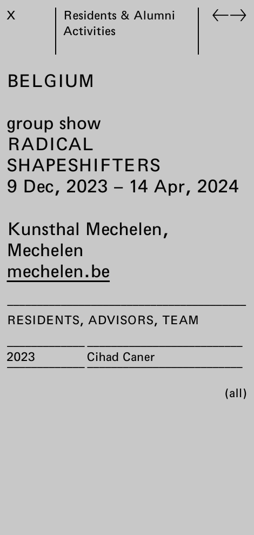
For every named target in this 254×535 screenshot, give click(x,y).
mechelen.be (58, 270)
